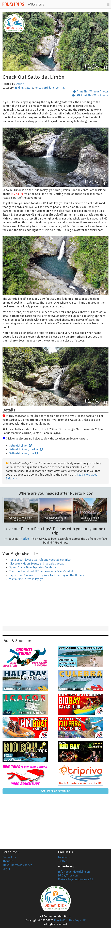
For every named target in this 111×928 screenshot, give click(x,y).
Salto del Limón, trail (23, 453)
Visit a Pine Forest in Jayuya (26, 579)
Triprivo (24, 538)
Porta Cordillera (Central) (49, 87)
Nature (28, 87)
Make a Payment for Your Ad (75, 879)
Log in (6, 868)
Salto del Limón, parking (26, 449)
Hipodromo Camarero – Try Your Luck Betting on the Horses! (46, 575)
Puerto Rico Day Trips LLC (70, 920)
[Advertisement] (56, 604)
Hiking (19, 87)
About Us (8, 861)
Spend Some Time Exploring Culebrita (32, 567)
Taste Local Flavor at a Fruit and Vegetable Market (40, 559)
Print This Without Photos (90, 91)
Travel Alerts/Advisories (17, 865)
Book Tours (36, 4)
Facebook (64, 857)
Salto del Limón (20, 445)
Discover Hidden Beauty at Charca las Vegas (36, 563)
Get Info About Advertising (55, 791)
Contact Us (9, 857)
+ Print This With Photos (90, 95)
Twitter (62, 861)
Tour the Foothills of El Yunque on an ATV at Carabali (41, 571)
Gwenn (20, 83)
